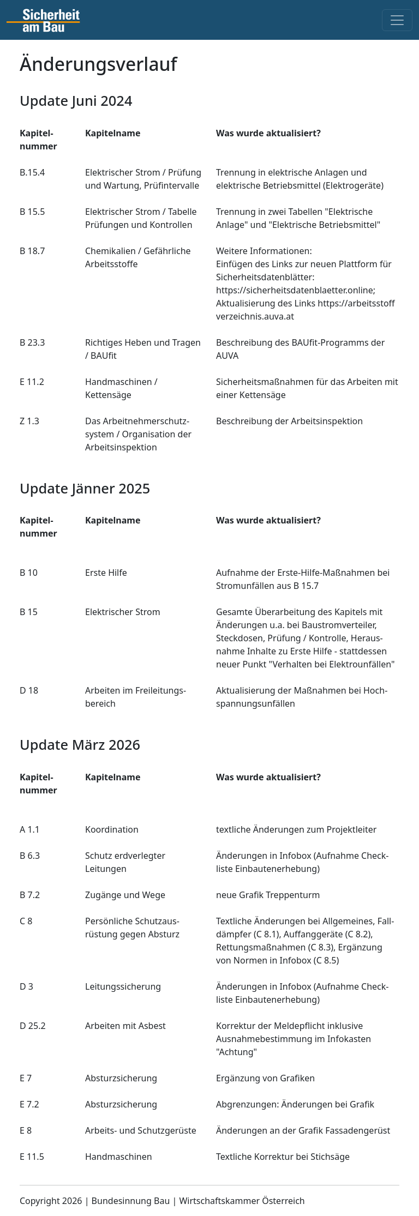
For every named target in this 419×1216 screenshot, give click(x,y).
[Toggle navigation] (397, 20)
